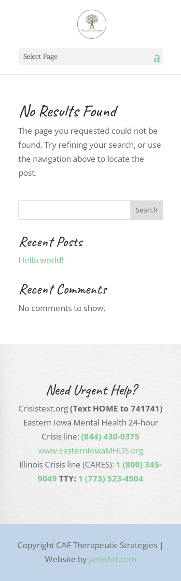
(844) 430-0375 (110, 436)
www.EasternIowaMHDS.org (90, 450)
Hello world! (40, 260)
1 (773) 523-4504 (110, 478)
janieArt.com (113, 559)
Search (147, 209)
